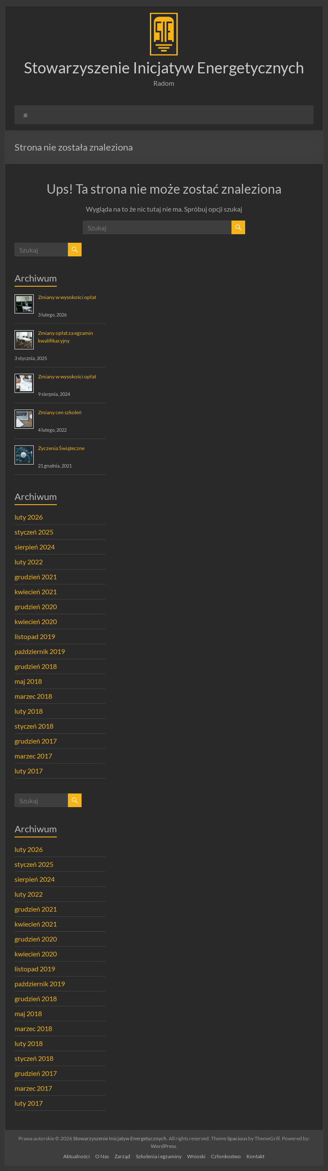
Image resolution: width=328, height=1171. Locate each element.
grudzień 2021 (36, 576)
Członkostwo (226, 1156)
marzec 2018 (33, 696)
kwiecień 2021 (36, 591)
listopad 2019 (35, 636)
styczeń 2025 (34, 532)
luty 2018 (29, 711)
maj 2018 (28, 681)
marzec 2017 (33, 756)
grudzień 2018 (36, 666)
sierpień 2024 (35, 547)
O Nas (102, 1156)
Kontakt (255, 1156)
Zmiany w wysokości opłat (67, 297)
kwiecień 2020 (36, 621)
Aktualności (76, 1156)
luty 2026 (29, 517)
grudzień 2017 (36, 741)
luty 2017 (29, 771)
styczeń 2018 (34, 726)
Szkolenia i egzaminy (159, 1156)
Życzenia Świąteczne (61, 448)
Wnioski (196, 1156)
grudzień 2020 (36, 606)
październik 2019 (40, 651)
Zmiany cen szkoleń (60, 412)
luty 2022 (29, 562)
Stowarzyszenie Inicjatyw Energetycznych (164, 67)
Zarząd (122, 1156)
